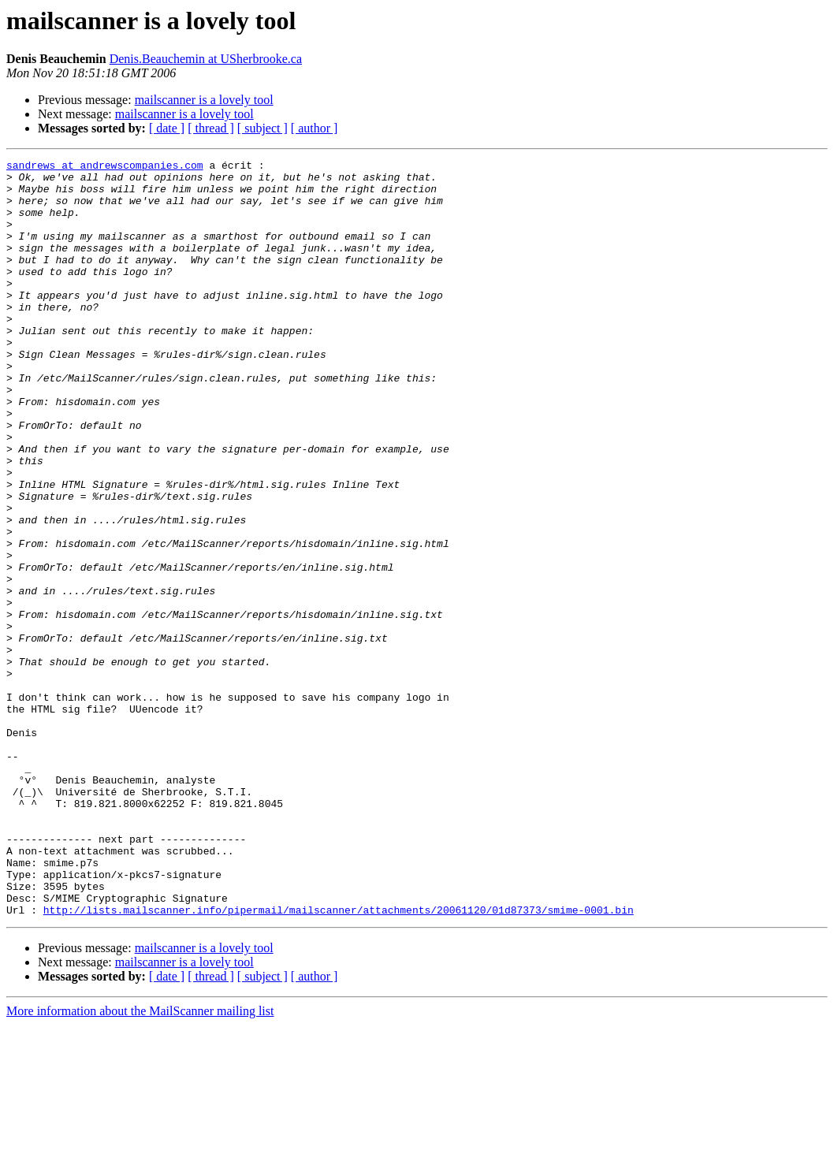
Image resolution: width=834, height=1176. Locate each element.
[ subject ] (262, 128)
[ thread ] (211, 128)
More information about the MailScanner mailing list (140, 1162)
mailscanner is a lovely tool (204, 99)
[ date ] (166, 128)
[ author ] (314, 128)
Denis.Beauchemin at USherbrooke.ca (206, 58)
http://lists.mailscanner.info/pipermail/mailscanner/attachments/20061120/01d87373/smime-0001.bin (338, 1061)
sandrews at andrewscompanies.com (104, 167)
